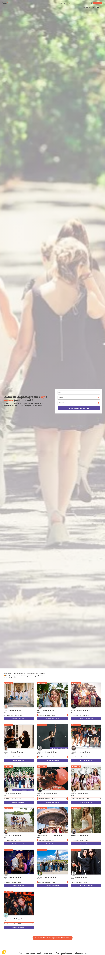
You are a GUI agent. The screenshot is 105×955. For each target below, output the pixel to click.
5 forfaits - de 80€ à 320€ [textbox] (12, 882)
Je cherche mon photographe (78, 408)
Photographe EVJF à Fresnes (36, 673)
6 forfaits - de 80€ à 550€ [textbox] (80, 840)
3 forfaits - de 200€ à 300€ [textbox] (13, 840)
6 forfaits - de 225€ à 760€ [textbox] (80, 799)
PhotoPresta (7, 673)
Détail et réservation (18, 719)
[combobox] (79, 392)
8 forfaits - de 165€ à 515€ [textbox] (12, 799)
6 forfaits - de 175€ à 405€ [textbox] (80, 715)
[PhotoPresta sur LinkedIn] (100, 7)
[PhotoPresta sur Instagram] (96, 7)
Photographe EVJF (19, 673)
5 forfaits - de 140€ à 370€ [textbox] (46, 757)
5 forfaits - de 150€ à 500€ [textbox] (46, 799)
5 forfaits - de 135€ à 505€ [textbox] (46, 840)
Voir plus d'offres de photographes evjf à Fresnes (52, 938)
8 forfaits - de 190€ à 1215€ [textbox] (12, 924)
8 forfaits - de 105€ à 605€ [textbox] (12, 757)
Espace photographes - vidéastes (69, 3)
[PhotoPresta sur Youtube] (98, 7)
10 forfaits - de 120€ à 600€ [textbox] (80, 757)
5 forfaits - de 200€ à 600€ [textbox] (13, 715)
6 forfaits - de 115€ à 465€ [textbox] (80, 882)
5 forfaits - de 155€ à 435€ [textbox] (46, 882)
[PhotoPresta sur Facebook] (94, 7)
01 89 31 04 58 (86, 7)
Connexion (87, 3)
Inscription (97, 3)
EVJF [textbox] (59, 392)
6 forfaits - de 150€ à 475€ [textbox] (46, 715)
